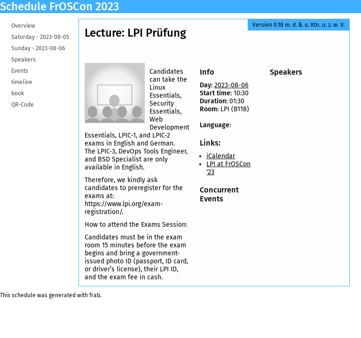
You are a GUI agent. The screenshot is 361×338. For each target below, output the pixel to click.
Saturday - (40, 37)
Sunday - (38, 48)
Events (19, 71)
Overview (23, 26)
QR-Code (22, 104)
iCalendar (220, 156)
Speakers (23, 59)
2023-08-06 (231, 85)
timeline (21, 82)
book (17, 93)
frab (94, 295)
